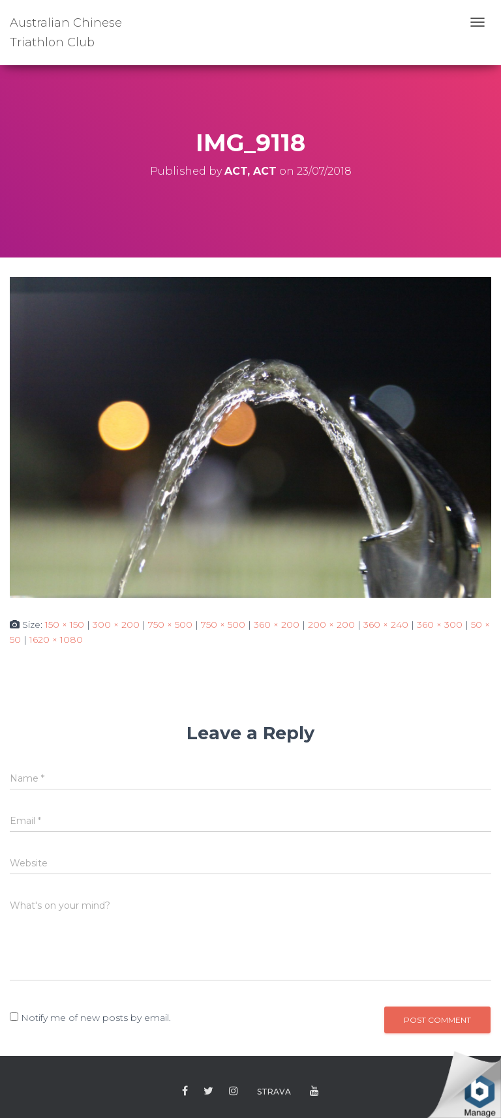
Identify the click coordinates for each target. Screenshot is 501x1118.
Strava (274, 1091)
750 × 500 (170, 624)
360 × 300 (440, 624)
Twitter (208, 1091)
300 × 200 (116, 624)
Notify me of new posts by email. (96, 1017)
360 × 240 (385, 624)
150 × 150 (64, 624)
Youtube (314, 1091)
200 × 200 (331, 624)
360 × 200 (276, 624)
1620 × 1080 (56, 639)
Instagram (233, 1091)
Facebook (184, 1091)
